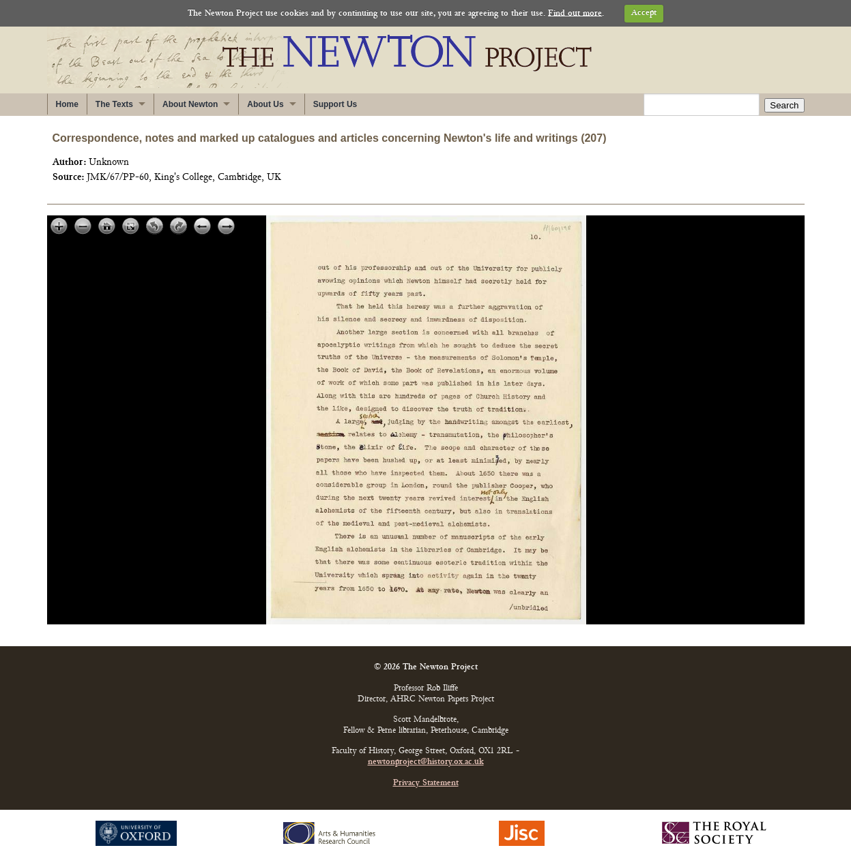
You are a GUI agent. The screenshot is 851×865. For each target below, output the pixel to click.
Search (784, 105)
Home (67, 104)
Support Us (335, 104)
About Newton (190, 104)
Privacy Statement (426, 783)
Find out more (575, 13)
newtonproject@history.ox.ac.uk (426, 762)
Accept (644, 13)
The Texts (114, 104)
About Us (265, 104)
